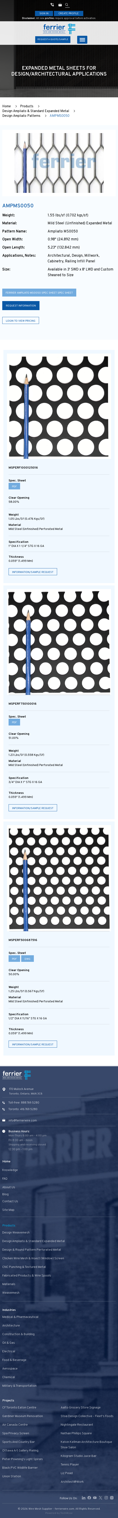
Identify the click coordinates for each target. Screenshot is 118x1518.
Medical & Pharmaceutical (20, 1317)
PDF (14, 486)
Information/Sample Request (32, 572)
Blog (5, 1194)
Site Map (8, 1210)
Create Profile (68, 13)
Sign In (44, 13)
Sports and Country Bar (18, 1442)
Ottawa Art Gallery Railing (20, 1451)
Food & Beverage (14, 1360)
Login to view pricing (20, 321)
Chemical (8, 1377)
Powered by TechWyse (59, 1513)
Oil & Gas (8, 1343)
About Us (8, 1187)
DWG (27, 959)
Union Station (11, 1476)
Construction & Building (18, 1334)
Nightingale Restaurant (77, 1425)
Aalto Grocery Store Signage (81, 1408)
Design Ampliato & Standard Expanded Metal (35, 111)
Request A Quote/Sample (52, 39)
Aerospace (10, 1369)
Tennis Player (70, 1465)
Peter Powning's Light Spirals (22, 1459)
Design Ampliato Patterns (21, 116)
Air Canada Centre (15, 1425)
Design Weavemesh (16, 1233)
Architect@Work (72, 1482)
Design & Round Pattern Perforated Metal (31, 1250)
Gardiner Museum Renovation (22, 1416)
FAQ (4, 1179)
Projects (8, 1401)
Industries (9, 1310)
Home (6, 106)
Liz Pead (67, 1473)
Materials (8, 1284)
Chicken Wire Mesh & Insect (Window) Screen (33, 1258)
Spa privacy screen (15, 1433)
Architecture (11, 1326)
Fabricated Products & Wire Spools (26, 1276)
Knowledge (10, 1170)
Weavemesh (10, 1293)
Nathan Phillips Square (76, 1433)
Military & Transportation (19, 1386)
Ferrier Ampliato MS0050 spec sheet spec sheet (39, 293)
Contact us (10, 1201)
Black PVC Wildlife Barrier (20, 1468)
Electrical (8, 1351)
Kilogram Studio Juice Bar (78, 1456)
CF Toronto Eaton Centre (19, 1408)
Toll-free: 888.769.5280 (23, 1103)
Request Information (21, 306)
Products (26, 106)
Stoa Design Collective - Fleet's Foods (87, 1416)
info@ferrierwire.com (23, 1121)
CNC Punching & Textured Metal (24, 1267)
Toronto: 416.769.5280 (22, 1109)
